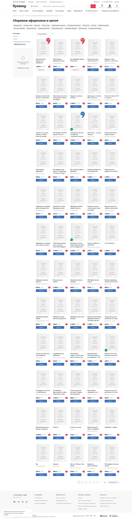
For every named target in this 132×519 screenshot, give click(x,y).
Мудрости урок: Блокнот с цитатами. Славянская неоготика (111, 60)
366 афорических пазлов (93, 281)
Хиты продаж (59, 11)
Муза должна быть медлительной (111, 133)
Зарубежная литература (58, 25)
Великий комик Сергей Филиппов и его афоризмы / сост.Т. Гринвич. (94, 355)
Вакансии (96, 2)
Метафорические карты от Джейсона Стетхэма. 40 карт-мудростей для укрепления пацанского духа (59, 171)
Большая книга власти (58, 281)
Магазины (31, 2)
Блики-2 (55, 427)
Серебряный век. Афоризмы (58, 354)
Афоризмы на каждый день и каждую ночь (43, 207)
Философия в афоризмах (40, 170)
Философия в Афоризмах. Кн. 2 (92, 391)
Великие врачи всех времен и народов (42, 428)
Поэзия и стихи (28, 25)
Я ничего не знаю (75, 427)
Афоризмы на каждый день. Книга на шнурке (43, 244)
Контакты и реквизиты (106, 500)
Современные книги (44, 28)
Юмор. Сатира (46, 25)
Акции (69, 11)
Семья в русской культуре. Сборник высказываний (76, 392)
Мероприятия (78, 11)
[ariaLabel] (30, 513)
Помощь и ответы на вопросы (108, 498)
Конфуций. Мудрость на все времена (94, 170)
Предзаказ (41, 69)
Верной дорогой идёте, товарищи (93, 428)
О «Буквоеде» (38, 498)
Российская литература (74, 25)
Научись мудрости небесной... (93, 244)
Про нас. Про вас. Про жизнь (77, 465)
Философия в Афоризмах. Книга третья (58, 60)
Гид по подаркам (37, 11)
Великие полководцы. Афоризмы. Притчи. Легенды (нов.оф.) (94, 318)
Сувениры (49, 11)
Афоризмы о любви (111, 427)
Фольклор (37, 25)
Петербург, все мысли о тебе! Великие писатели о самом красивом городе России (43, 391)
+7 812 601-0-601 (20, 495)
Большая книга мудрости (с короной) (112, 170)
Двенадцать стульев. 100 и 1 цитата (94, 97)
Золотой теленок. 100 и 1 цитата (112, 97)
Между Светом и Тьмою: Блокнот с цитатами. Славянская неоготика (93, 60)
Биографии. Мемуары (71, 28)
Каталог (34, 6)
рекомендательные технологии (46, 516)
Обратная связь (104, 506)
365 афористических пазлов (111, 465)
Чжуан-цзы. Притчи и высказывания (43, 354)
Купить (59, 69)
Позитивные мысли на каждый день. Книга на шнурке (60, 97)
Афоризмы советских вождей (77, 317)
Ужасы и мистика (31, 28)
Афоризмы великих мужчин (42, 281)
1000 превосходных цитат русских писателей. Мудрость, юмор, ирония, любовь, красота (60, 245)
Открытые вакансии (40, 503)
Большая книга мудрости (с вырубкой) (41, 61)
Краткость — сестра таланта (94, 133)
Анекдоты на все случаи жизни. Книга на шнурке (94, 208)
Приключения (83, 28)
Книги (15, 11)
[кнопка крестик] (11, 5)
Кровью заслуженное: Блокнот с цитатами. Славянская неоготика (43, 97)
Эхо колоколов (109, 243)
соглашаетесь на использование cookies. (13, 513)
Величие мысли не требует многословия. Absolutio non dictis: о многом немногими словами (112, 207)
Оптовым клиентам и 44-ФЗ (108, 503)
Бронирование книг (61, 500)
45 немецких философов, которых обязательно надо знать (60, 392)
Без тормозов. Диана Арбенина (77, 170)
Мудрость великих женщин (76, 97)
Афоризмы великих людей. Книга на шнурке (76, 207)
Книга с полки (24, 11)
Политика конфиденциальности (87, 506)
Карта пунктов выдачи (84, 500)
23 (105, 482)
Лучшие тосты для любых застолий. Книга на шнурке (42, 134)
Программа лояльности (40, 500)
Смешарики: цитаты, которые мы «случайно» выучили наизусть (77, 134)
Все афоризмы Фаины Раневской (77, 60)
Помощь (116, 2)
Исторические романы (95, 28)
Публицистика (18, 25)
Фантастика (86, 25)
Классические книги (57, 28)
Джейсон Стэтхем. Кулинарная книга (59, 207)
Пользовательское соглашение (87, 503)
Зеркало (55, 464)
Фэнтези (93, 25)
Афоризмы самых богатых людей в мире (60, 317)
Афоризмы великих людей (42, 317)
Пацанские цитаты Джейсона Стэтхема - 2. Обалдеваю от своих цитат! (112, 318)
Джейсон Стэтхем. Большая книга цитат (112, 354)
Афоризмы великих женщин (76, 281)
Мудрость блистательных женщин (92, 465)
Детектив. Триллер (19, 28)
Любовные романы (103, 25)
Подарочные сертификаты (110, 11)
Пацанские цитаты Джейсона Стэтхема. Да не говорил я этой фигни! (111, 391)
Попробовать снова (23, 68)
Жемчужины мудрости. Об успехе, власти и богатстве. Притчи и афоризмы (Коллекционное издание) (77, 355)
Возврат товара (82, 508)
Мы (37, 464)
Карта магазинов (60, 498)
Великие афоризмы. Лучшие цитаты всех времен (111, 281)
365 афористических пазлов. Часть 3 (60, 133)
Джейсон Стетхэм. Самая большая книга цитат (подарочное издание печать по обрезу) (77, 245)
